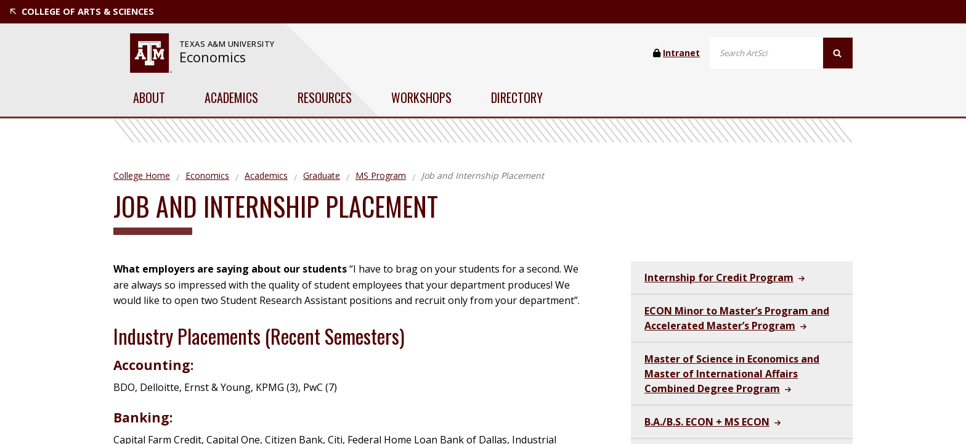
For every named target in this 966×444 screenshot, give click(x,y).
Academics (231, 97)
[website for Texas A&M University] (151, 53)
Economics (212, 57)
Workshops (421, 97)
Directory (517, 97)
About (149, 97)
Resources (325, 97)
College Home (141, 175)
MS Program (380, 175)
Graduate (321, 175)
